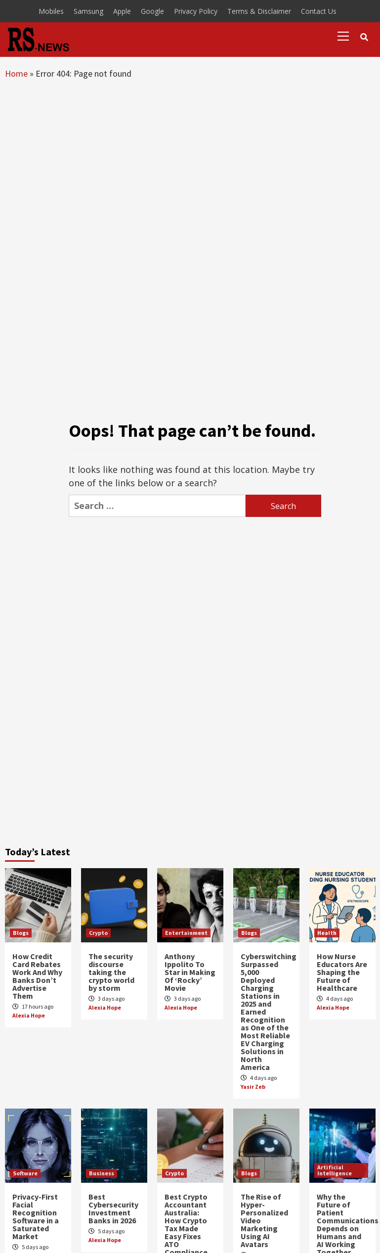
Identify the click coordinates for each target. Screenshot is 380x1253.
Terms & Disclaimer (259, 11)
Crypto (98, 932)
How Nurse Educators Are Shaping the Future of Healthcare (342, 972)
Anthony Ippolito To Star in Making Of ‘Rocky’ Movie (190, 972)
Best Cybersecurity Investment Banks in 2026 (113, 1208)
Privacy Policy (195, 11)
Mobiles (51, 11)
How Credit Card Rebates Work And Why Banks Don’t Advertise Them (37, 976)
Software (25, 1173)
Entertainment (186, 932)
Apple (122, 11)
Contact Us (319, 11)
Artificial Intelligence (334, 1170)
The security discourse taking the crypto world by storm (111, 972)
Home (16, 73)
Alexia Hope (28, 1015)
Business (101, 1173)
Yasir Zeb (253, 1086)
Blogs (21, 932)
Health (327, 932)
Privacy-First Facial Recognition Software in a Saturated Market (35, 1216)
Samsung (88, 11)
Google (152, 11)
